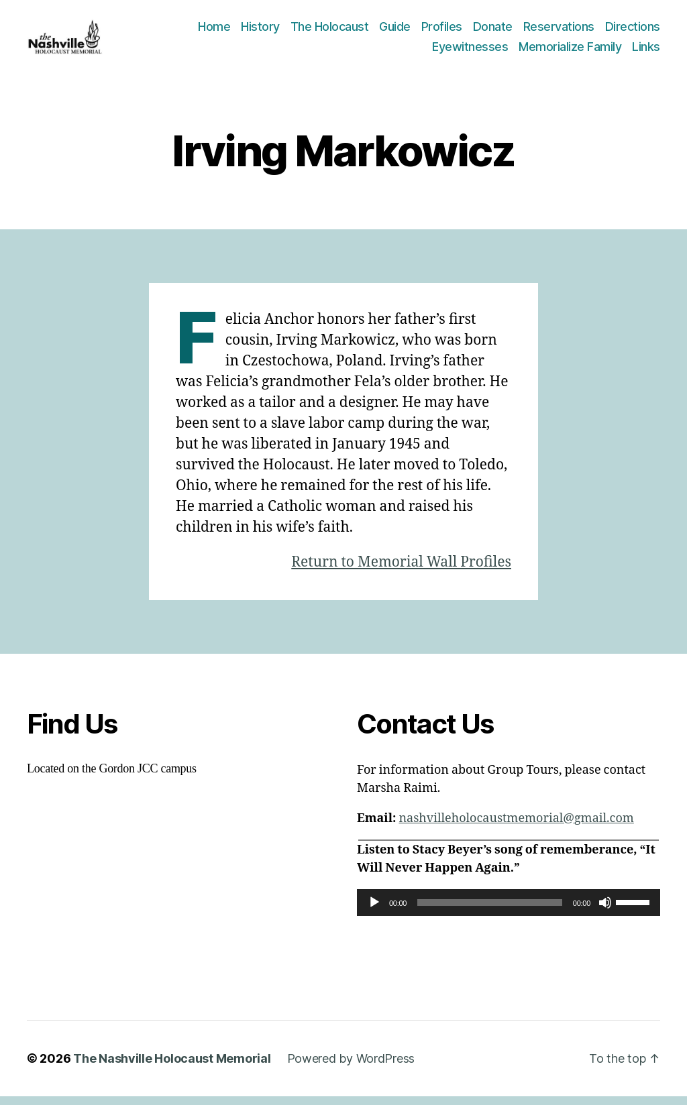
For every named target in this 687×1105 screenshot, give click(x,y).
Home (214, 30)
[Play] (374, 911)
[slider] (489, 911)
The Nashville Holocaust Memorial (171, 1067)
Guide (395, 30)
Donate (493, 30)
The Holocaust (329, 30)
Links (646, 51)
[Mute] (605, 911)
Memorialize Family (570, 51)
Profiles (441, 30)
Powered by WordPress (351, 1067)
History (260, 30)
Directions (632, 30)
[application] (508, 911)
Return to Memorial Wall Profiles (401, 571)
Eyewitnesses (470, 51)
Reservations (558, 30)
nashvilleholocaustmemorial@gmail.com (516, 827)
